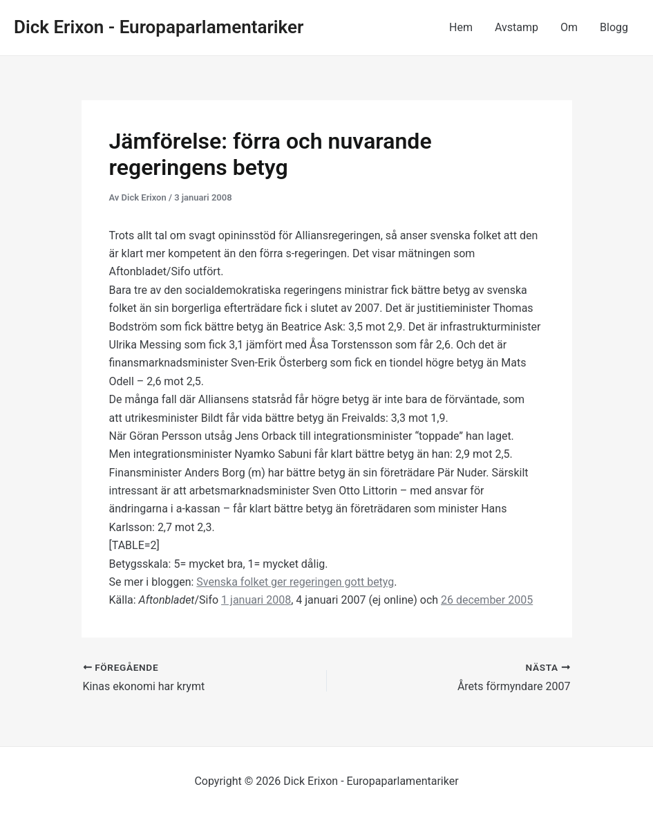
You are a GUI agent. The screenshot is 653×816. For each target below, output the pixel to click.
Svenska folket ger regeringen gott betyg (295, 581)
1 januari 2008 (256, 599)
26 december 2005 (487, 599)
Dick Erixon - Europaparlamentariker (158, 27)
